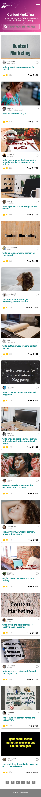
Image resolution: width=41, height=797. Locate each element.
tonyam (9, 573)
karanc (9, 201)
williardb (9, 619)
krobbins (10, 712)
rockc (8, 340)
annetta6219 (11, 294)
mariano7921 (11, 247)
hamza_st (10, 155)
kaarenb (9, 108)
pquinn (9, 480)
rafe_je (9, 433)
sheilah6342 (11, 526)
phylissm (10, 387)
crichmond (10, 666)
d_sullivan (10, 62)
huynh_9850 (11, 759)
